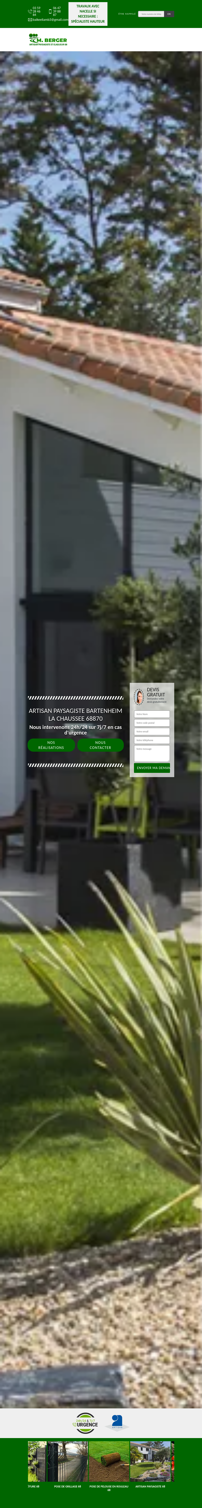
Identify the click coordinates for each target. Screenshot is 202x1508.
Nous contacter (100, 745)
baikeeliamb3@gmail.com (46, 20)
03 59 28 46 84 (34, 11)
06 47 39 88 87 (54, 11)
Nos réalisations (51, 745)
